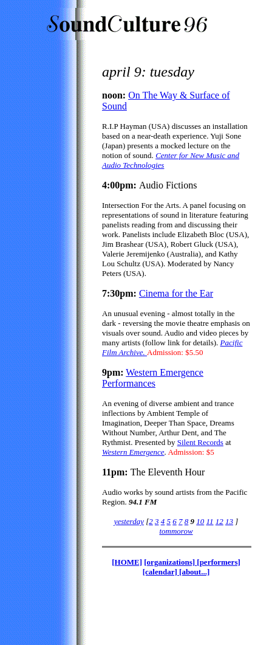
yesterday (129, 521)
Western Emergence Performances (152, 377)
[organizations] (170, 562)
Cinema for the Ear (176, 293)
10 (200, 521)
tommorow (175, 531)
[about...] (194, 571)
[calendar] (161, 571)
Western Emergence (133, 452)
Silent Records (200, 442)
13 (229, 521)
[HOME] (127, 562)
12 (219, 521)
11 (210, 521)
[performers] (218, 562)
